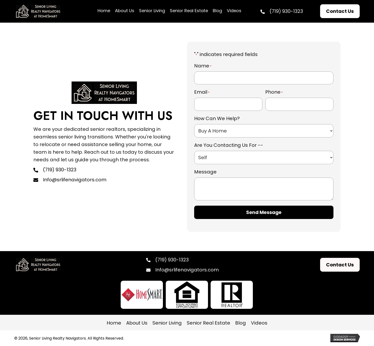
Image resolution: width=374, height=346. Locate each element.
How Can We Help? (217, 118)
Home (114, 323)
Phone (274, 92)
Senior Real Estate (208, 323)
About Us (136, 323)
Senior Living (167, 323)
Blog (240, 323)
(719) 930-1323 (286, 11)
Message (205, 171)
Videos (259, 323)
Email (201, 92)
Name (202, 65)
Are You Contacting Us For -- (228, 145)
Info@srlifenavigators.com (74, 179)
